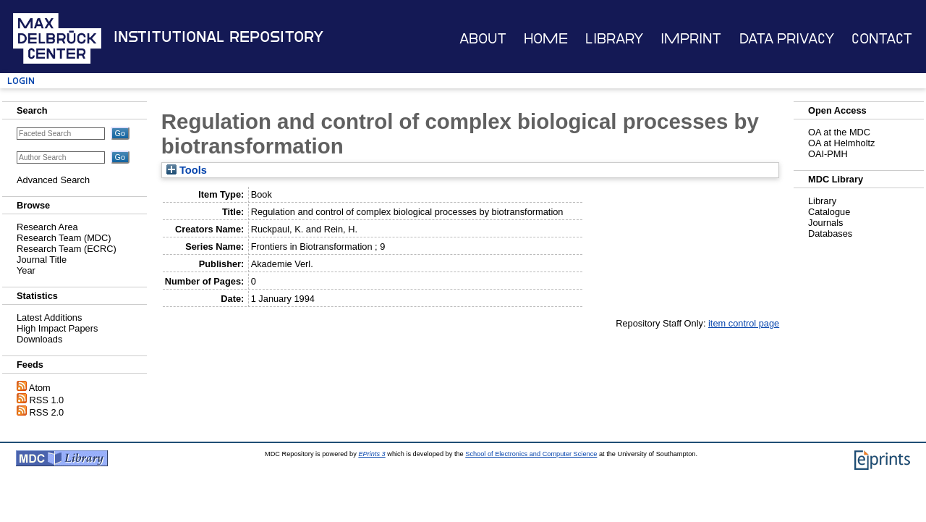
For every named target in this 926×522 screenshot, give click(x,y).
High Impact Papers (57, 328)
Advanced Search (53, 179)
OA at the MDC (839, 132)
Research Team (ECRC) (66, 248)
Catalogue (829, 211)
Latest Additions (49, 317)
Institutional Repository (218, 37)
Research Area (47, 227)
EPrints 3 (371, 454)
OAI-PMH (828, 153)
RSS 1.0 (47, 400)
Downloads (39, 339)
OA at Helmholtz (841, 143)
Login (21, 80)
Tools (186, 170)
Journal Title (42, 259)
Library (614, 39)
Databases (830, 233)
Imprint (690, 39)
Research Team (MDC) (64, 237)
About (482, 39)
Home (546, 39)
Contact (881, 39)
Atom (40, 387)
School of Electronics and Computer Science (531, 454)
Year (26, 270)
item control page (743, 323)
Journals (825, 222)
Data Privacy (786, 39)
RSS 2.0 (47, 412)
